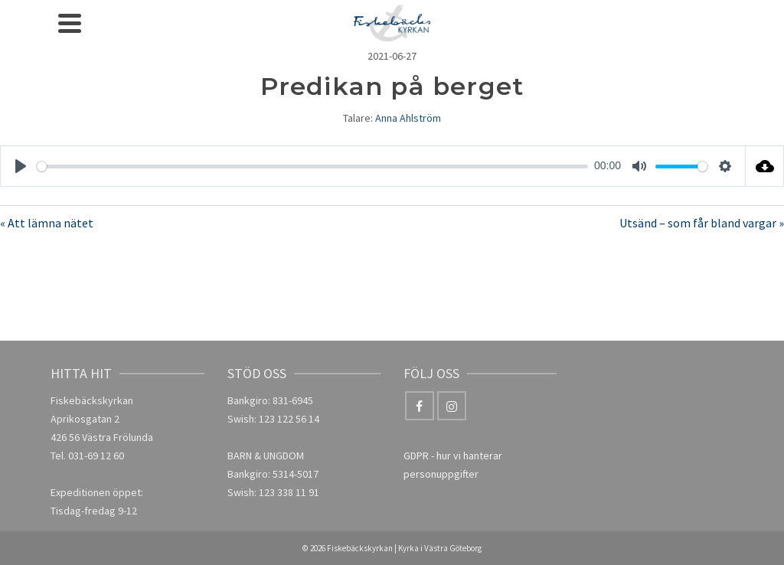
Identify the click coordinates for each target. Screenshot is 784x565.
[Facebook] (419, 405)
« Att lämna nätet (46, 222)
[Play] (20, 166)
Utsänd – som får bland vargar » (701, 222)
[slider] (312, 166)
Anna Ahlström (408, 118)
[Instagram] (451, 405)
